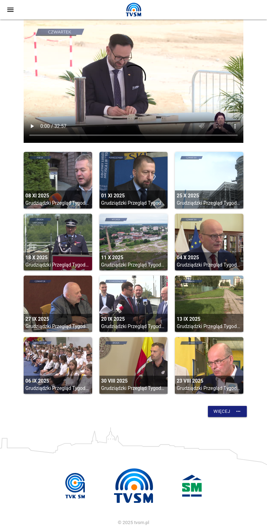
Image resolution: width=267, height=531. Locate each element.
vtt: (133, 81)
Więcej (227, 411)
